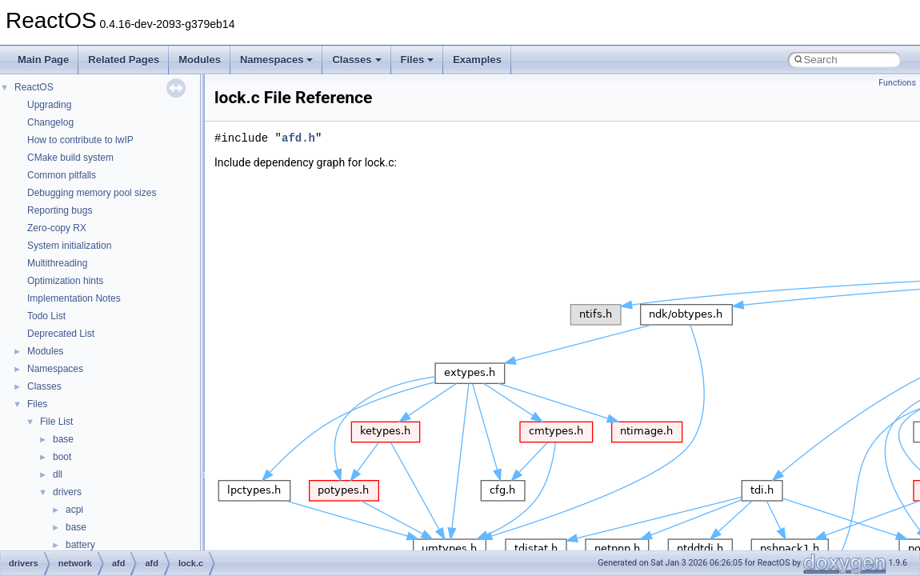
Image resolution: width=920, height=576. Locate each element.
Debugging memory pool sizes (91, 192)
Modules (199, 60)
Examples (477, 60)
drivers (67, 492)
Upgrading (49, 104)
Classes (356, 60)
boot (62, 456)
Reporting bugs (59, 210)
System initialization (69, 245)
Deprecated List (60, 333)
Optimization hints (65, 280)
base (63, 439)
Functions (897, 83)
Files (417, 60)
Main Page (43, 60)
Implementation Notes (74, 298)
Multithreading (57, 263)
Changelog (50, 122)
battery (80, 544)
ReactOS (34, 87)
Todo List (46, 316)
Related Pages (123, 60)
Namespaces (277, 60)
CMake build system (70, 157)
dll (57, 474)
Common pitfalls (61, 175)
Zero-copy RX (56, 228)
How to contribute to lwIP (80, 140)
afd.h (298, 138)
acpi (74, 509)
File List (56, 421)
